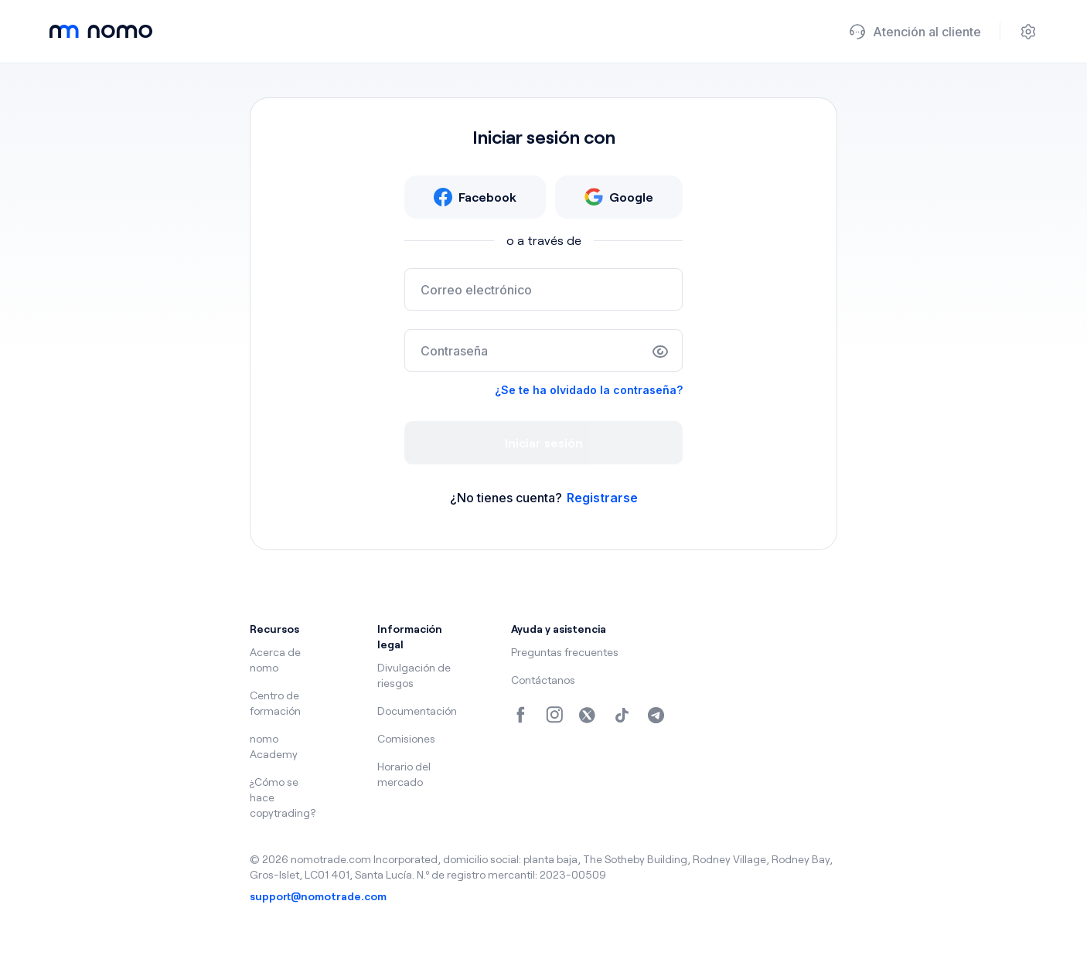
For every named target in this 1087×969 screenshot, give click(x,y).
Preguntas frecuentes (564, 651)
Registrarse (602, 497)
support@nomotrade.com (318, 896)
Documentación (417, 710)
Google (618, 197)
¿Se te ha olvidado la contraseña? (589, 389)
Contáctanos (543, 679)
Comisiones (406, 738)
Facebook (475, 197)
